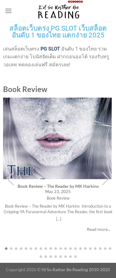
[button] (105, 179)
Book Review (58, 198)
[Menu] (8, 10)
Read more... (98, 229)
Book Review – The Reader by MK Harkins (58, 186)
